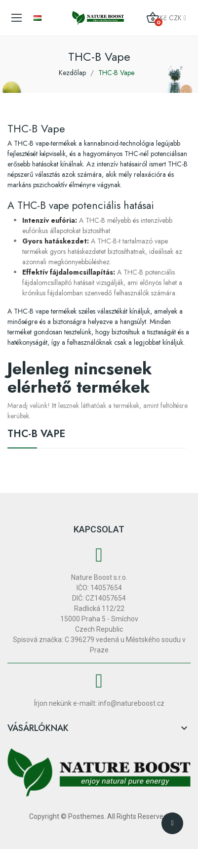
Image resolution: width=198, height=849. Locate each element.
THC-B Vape (36, 435)
